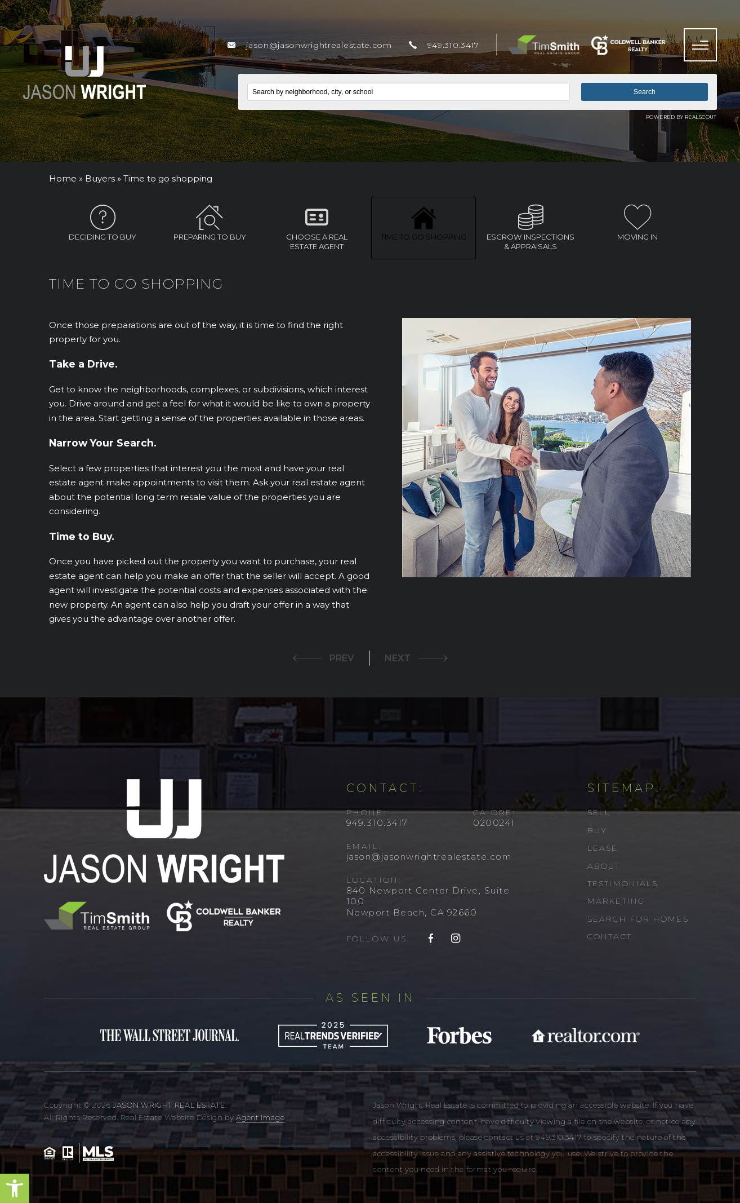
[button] (14, 1188)
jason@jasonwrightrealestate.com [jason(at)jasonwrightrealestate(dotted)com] (429, 856)
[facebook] (431, 939)
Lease (602, 848)
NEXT (398, 658)
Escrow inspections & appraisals (530, 228)
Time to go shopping (423, 223)
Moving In (637, 223)
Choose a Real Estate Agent (316, 228)
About (604, 866)
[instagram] (456, 939)
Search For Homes (638, 919)
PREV (341, 658)
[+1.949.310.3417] (444, 45)
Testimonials (622, 883)
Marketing (616, 901)
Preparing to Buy (209, 223)
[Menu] (700, 44)
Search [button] (645, 92)
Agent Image (260, 1117)
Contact (609, 936)
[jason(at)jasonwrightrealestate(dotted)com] (309, 45)
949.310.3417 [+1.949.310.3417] (377, 822)
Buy (597, 830)
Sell (598, 812)
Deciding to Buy (102, 223)
